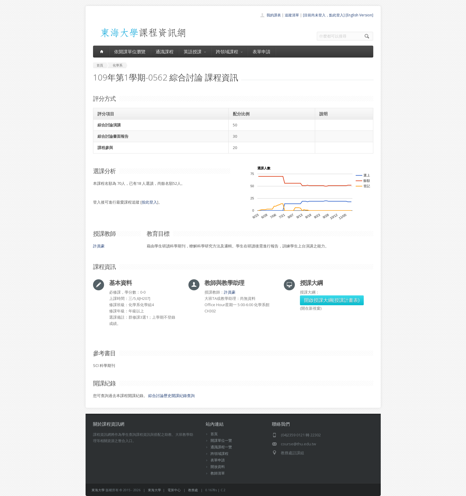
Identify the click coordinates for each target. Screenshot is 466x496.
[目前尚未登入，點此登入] (324, 15)
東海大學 (98, 490)
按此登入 (149, 202)
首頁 (214, 433)
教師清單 (217, 473)
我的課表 (274, 15)
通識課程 (165, 52)
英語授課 (195, 52)
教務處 (193, 490)
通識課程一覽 (221, 447)
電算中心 (174, 490)
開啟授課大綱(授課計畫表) (332, 300)
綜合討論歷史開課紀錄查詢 (171, 395)
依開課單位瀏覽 (129, 52)
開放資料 (217, 466)
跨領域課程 (229, 52)
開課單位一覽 (221, 440)
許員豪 (99, 246)
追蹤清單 (292, 15)
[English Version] (359, 15)
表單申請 (261, 52)
